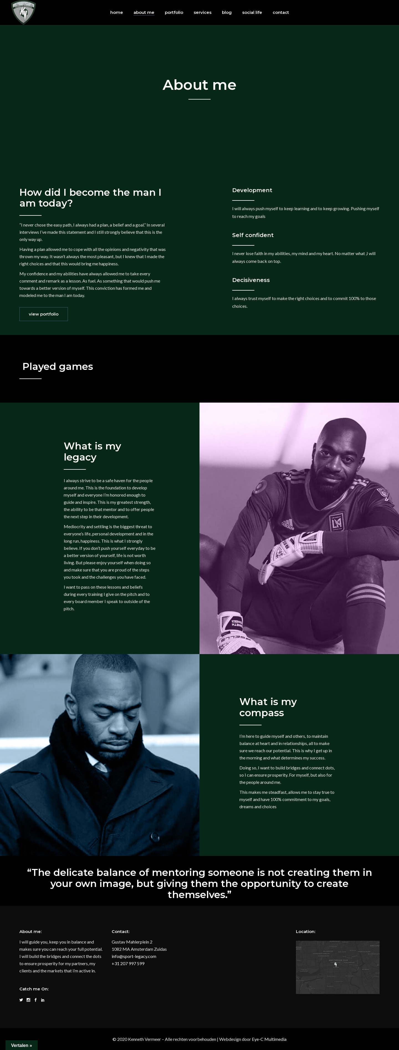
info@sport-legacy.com (134, 956)
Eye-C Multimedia (269, 1039)
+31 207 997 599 (128, 963)
